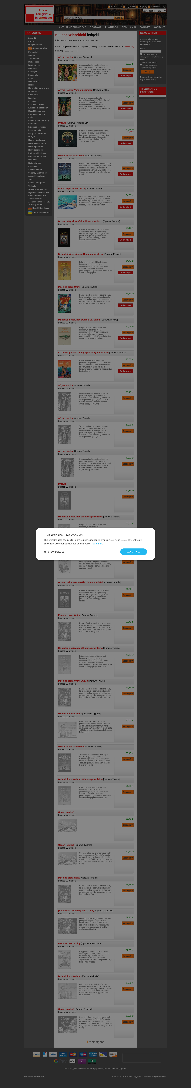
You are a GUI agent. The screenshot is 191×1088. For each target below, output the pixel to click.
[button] (54, 551)
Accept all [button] (133, 551)
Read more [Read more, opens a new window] (97, 543)
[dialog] (95, 544)
